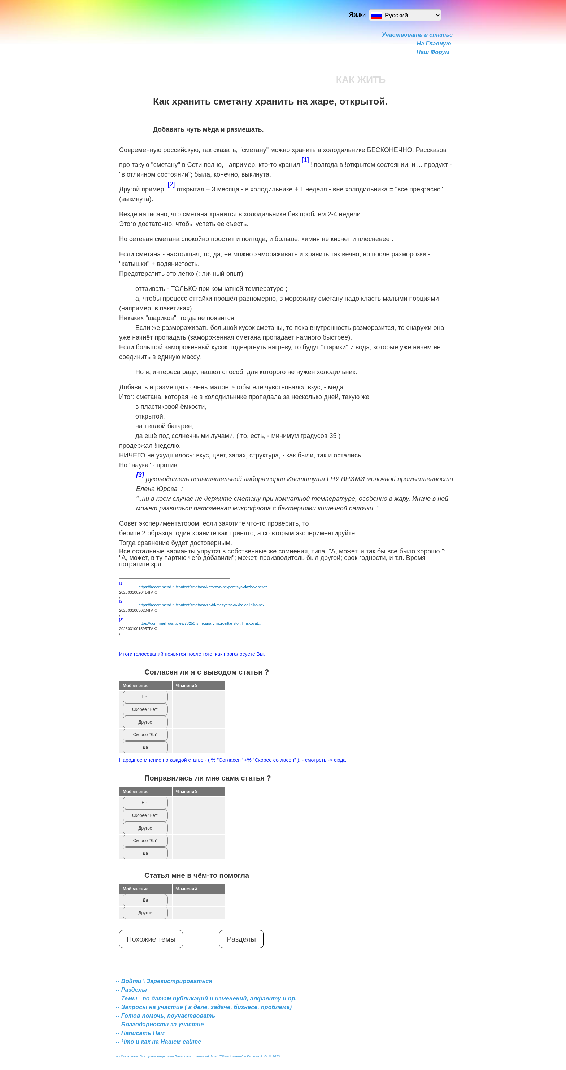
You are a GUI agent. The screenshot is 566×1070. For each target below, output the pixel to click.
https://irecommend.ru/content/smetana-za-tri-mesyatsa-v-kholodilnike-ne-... (203, 605)
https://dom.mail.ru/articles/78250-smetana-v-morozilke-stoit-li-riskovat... (200, 623)
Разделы (241, 939)
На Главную (434, 43)
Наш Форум (433, 52)
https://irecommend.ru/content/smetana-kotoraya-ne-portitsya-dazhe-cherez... (204, 587)
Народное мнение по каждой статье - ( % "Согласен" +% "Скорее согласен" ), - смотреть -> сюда (232, 760)
